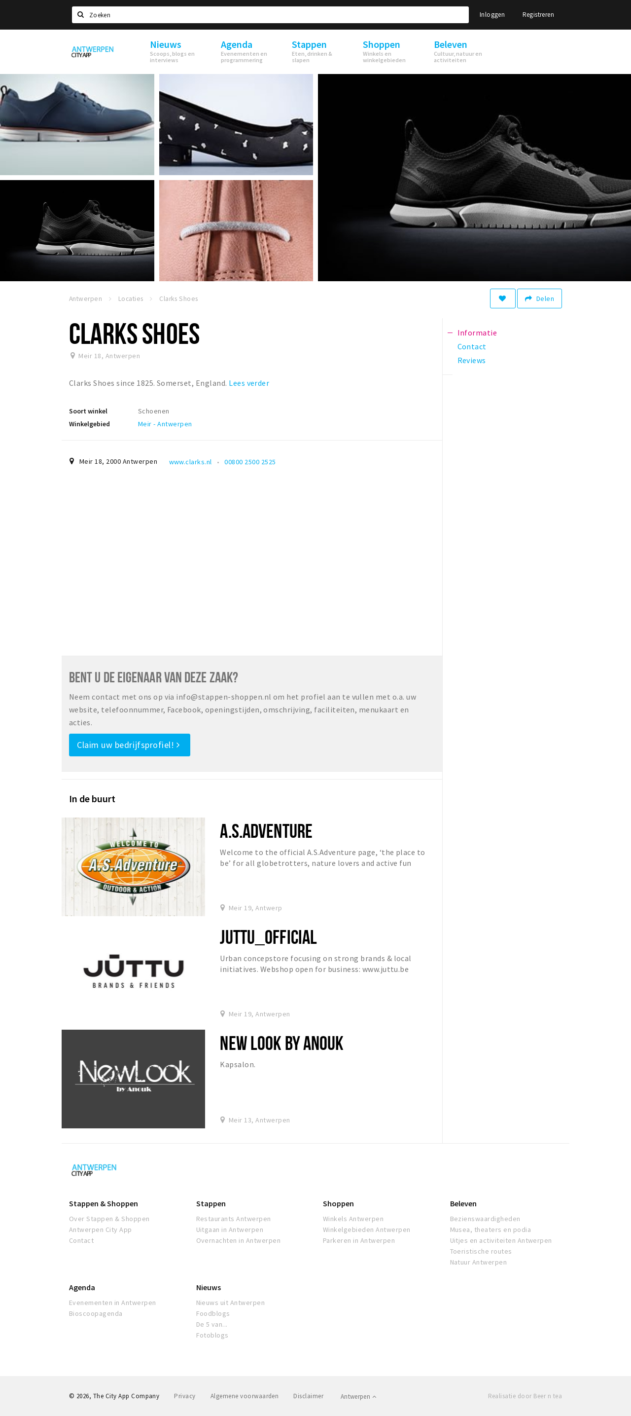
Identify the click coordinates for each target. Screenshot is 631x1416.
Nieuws (208, 1287)
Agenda (82, 1287)
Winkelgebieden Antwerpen (367, 1229)
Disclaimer (308, 1396)
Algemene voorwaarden (244, 1396)
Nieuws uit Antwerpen (230, 1302)
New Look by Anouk (282, 1042)
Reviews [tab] (471, 360)
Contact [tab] (472, 346)
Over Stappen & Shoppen (109, 1218)
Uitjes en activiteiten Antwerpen (501, 1240)
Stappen (211, 1203)
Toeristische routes (481, 1251)
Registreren (538, 14)
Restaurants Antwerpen (233, 1218)
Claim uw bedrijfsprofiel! (128, 744)
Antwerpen (358, 1396)
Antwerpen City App (100, 1229)
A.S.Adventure (266, 830)
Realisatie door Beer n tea (525, 1396)
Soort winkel (88, 411)
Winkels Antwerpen (353, 1218)
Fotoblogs (212, 1335)
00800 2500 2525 (250, 461)
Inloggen (492, 14)
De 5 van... (212, 1324)
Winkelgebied (89, 423)
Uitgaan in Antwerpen (230, 1229)
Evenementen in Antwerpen (112, 1302)
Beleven (463, 1203)
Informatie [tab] (477, 332)
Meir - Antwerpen (165, 423)
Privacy (184, 1396)
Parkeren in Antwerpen (359, 1240)
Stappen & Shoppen (103, 1203)
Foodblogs (213, 1313)
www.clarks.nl (190, 461)
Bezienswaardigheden (485, 1218)
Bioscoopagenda (96, 1313)
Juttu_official (268, 936)
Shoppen (338, 1203)
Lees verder (249, 383)
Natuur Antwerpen (478, 1262)
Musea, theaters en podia (490, 1229)
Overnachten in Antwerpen (238, 1240)
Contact (81, 1240)
